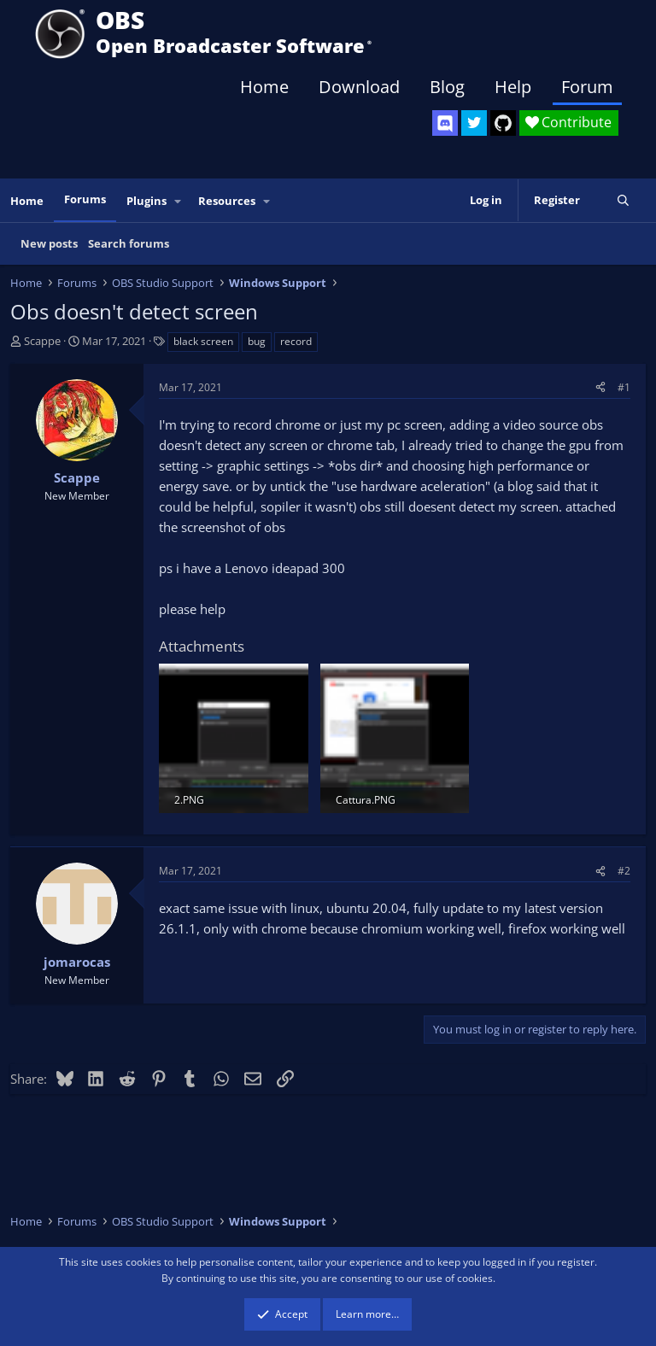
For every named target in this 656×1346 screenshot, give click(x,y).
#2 (624, 870)
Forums (85, 199)
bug (257, 341)
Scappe (42, 340)
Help (513, 86)
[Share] (600, 387)
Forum (587, 86)
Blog (447, 86)
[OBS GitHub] (503, 123)
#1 (624, 387)
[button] (178, 201)
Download (359, 86)
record (296, 341)
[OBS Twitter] (474, 123)
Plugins (146, 200)
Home (264, 86)
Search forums (128, 243)
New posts (49, 243)
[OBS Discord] (445, 123)
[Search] (623, 200)
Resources (226, 200)
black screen (203, 341)
